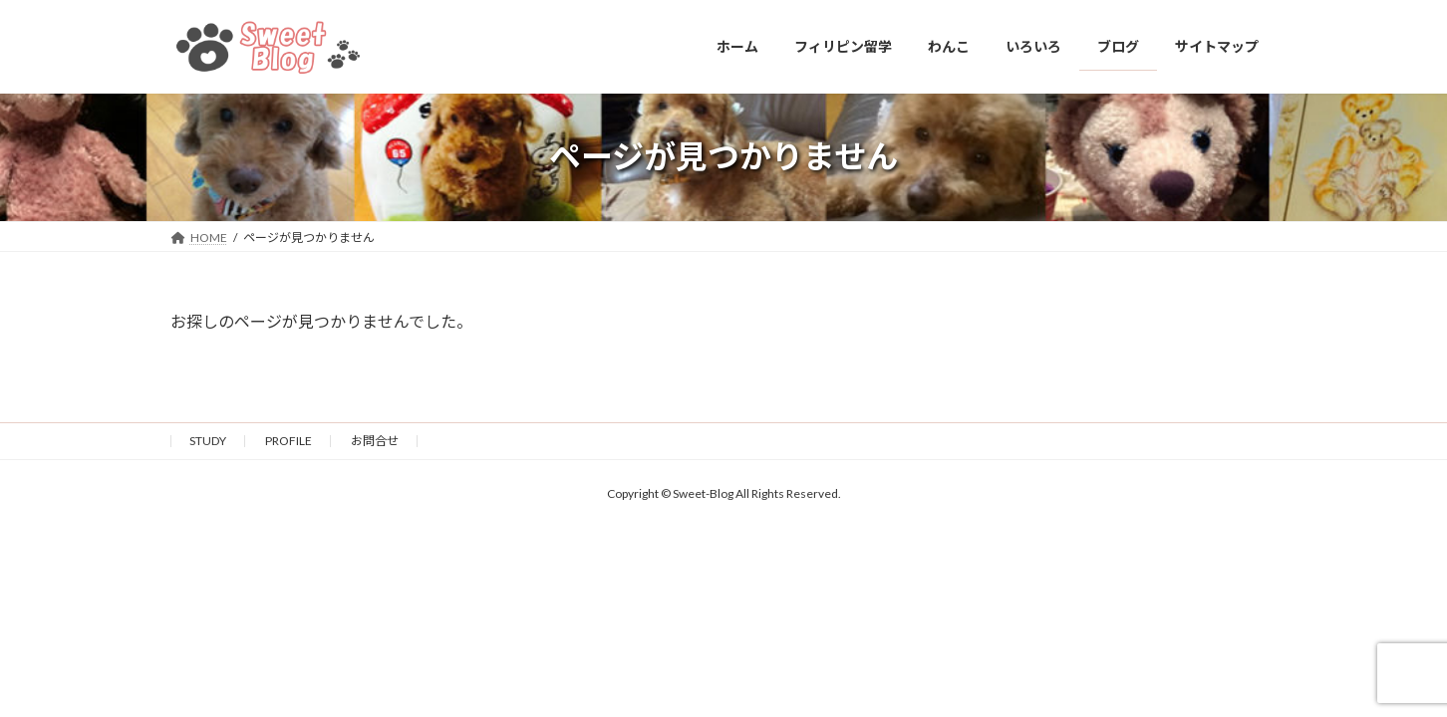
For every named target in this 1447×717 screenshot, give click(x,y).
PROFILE (288, 440)
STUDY (207, 440)
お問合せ (375, 440)
